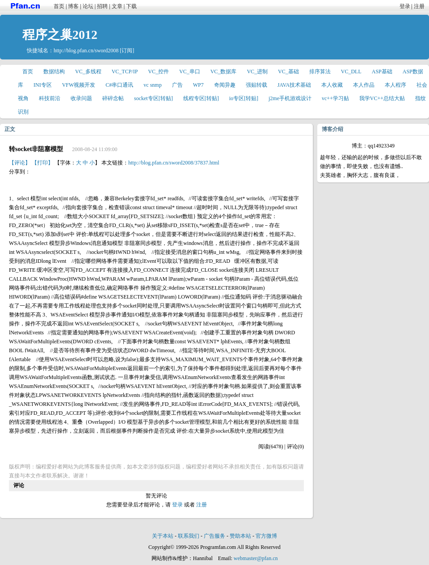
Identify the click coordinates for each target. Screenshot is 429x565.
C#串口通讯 (119, 85)
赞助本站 (240, 536)
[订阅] (127, 50)
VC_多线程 (88, 71)
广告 (177, 85)
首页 (59, 6)
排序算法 (320, 71)
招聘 (102, 6)
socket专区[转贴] (153, 98)
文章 (117, 6)
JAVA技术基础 (294, 85)
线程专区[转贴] (201, 98)
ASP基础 (382, 71)
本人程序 (395, 85)
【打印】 (42, 163)
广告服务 (214, 536)
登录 (405, 6)
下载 (131, 6)
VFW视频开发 (79, 85)
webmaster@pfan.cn (256, 558)
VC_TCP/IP (125, 71)
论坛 (88, 6)
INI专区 (43, 85)
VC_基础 (288, 71)
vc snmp (152, 85)
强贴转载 (256, 85)
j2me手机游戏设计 (290, 98)
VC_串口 (189, 71)
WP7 (198, 85)
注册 (419, 6)
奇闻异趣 (225, 85)
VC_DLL (351, 71)
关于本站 (162, 536)
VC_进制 (257, 71)
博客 (73, 6)
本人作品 (363, 85)
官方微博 (266, 536)
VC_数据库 (223, 71)
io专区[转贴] (243, 98)
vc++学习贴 (335, 98)
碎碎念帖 (113, 98)
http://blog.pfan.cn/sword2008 (86, 50)
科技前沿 (49, 98)
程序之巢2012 (59, 35)
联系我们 (188, 536)
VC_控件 (158, 71)
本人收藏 (332, 85)
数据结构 (54, 71)
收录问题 (81, 98)
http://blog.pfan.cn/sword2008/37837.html (173, 163)
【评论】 (19, 163)
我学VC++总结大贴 (382, 98)
